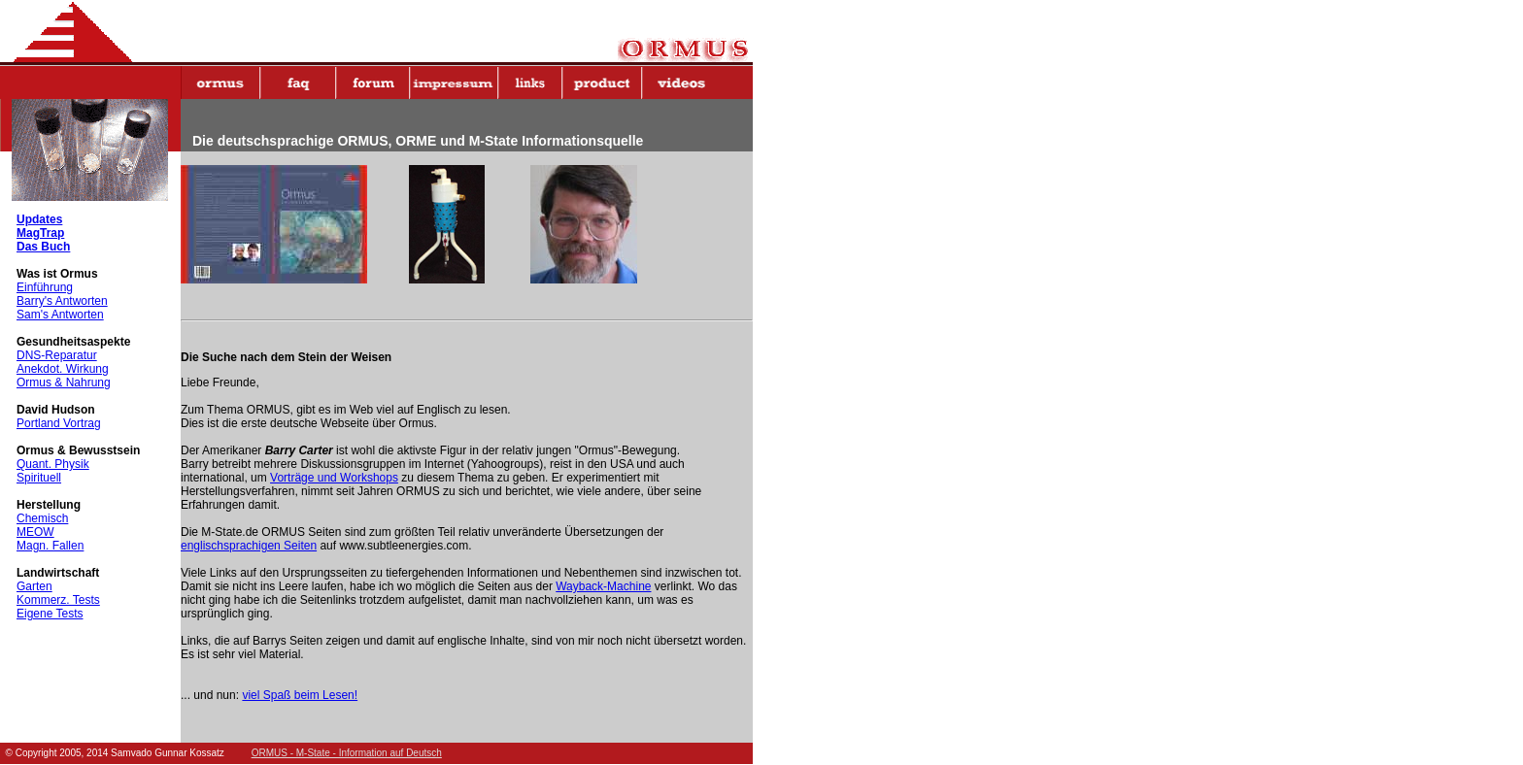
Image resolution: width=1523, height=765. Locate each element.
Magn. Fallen (50, 545)
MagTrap (40, 233)
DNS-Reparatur (57, 355)
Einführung (45, 287)
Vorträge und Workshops (334, 477)
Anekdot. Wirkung (63, 369)
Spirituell (39, 477)
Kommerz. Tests (58, 600)
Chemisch (42, 518)
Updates (39, 219)
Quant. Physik (53, 464)
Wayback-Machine (603, 586)
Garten (34, 586)
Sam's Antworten (60, 314)
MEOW (35, 532)
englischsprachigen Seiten (249, 545)
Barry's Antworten (62, 301)
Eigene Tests (50, 613)
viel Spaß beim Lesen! (299, 695)
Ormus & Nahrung (64, 382)
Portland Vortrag (59, 423)
